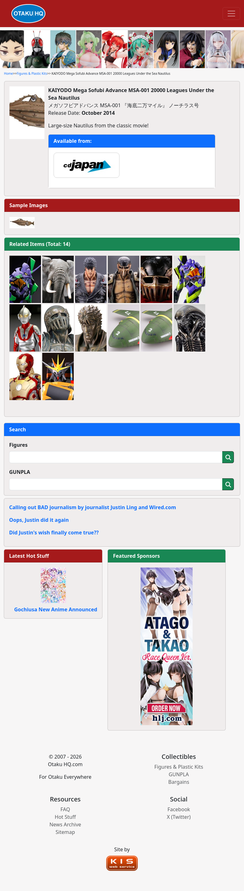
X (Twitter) (179, 816)
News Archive (65, 824)
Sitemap (65, 832)
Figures (18, 444)
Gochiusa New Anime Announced (55, 609)
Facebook (178, 809)
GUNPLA (19, 472)
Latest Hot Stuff (29, 555)
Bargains (178, 781)
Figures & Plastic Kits (32, 73)
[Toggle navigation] (231, 13)
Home (8, 73)
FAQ (65, 809)
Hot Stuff (65, 816)
